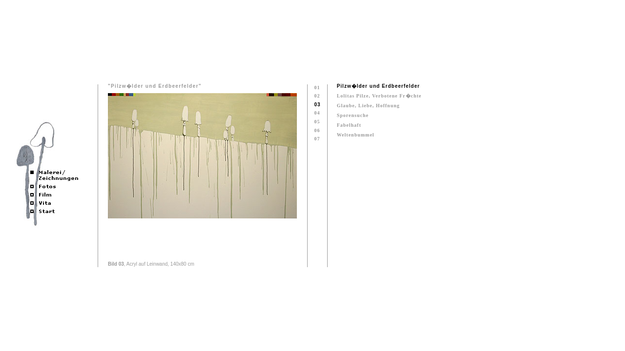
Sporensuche (353, 115)
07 (317, 138)
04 (317, 113)
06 (317, 130)
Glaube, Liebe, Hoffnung (368, 105)
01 (317, 87)
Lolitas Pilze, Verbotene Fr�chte (379, 95)
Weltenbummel (356, 134)
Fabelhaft (349, 125)
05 (317, 121)
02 (317, 95)
